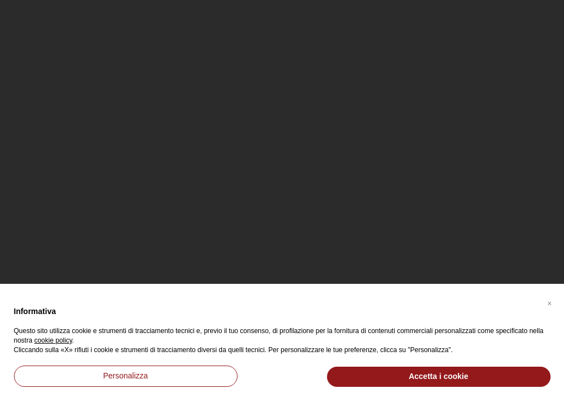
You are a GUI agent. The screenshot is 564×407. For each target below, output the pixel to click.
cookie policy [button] (53, 340)
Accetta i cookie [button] (438, 376)
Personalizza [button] (125, 375)
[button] (549, 302)
